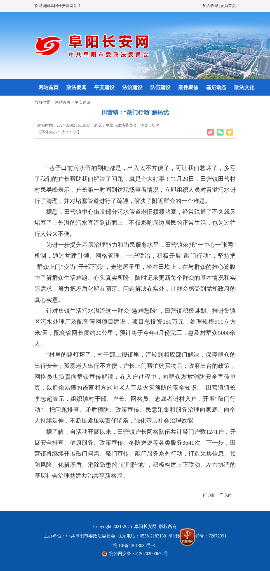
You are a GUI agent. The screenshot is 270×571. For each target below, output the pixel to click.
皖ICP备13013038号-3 (134, 545)
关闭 (228, 495)
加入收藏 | (211, 6)
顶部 (211, 495)
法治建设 (132, 87)
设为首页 (228, 6)
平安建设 (104, 87)
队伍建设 (160, 87)
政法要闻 (76, 87)
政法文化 (244, 87)
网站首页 (48, 87)
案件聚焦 (188, 87)
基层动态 (216, 87)
